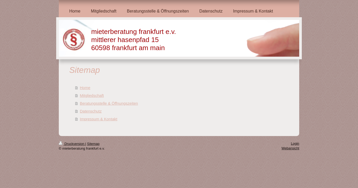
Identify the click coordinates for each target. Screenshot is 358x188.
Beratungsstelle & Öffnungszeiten (109, 103)
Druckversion (72, 144)
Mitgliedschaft (92, 95)
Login (295, 143)
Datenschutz (91, 111)
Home (85, 87)
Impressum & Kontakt (98, 119)
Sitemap (93, 144)
